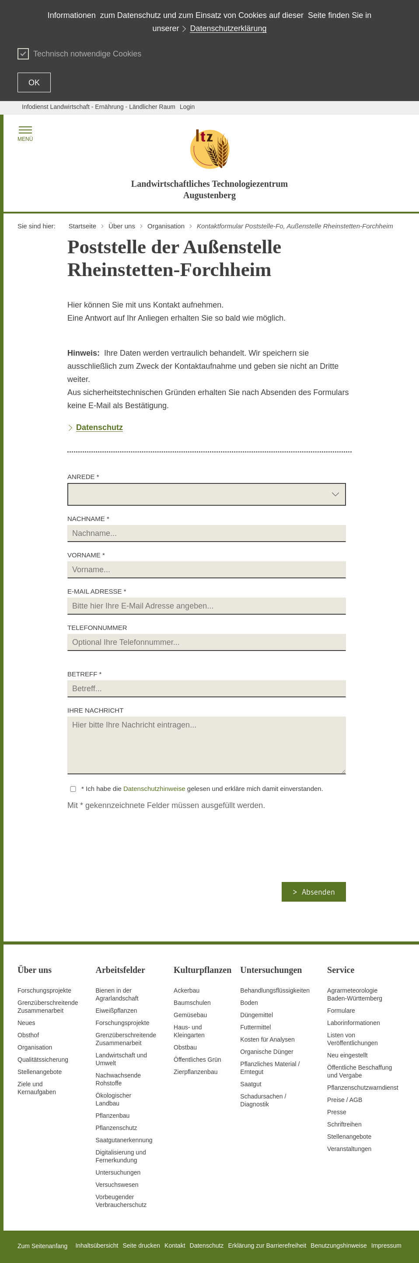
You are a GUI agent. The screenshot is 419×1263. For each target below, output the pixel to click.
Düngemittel (256, 1014)
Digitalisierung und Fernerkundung (121, 1156)
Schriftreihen (344, 1124)
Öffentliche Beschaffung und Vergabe (359, 1071)
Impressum (386, 1245)
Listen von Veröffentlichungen (352, 1039)
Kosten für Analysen (267, 1039)
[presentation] (139, 865)
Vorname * (86, 555)
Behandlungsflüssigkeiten (275, 990)
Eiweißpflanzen (116, 1010)
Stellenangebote (39, 1071)
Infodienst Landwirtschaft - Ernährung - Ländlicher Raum (98, 106)
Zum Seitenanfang (42, 1245)
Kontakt (174, 1245)
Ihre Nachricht (95, 710)
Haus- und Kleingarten (189, 1031)
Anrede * (83, 476)
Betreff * (84, 674)
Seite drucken (141, 1245)
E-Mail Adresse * (96, 591)
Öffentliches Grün (197, 1059)
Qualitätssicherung (42, 1059)
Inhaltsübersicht (96, 1245)
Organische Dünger (266, 1051)
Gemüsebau (190, 1014)
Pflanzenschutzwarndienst (362, 1087)
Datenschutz (207, 1245)
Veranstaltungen (349, 1148)
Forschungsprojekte (44, 990)
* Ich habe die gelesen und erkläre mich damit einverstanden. (202, 788)
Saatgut (250, 1084)
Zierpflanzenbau (195, 1071)
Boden (249, 1002)
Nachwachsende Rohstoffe (118, 1079)
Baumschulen (192, 1002)
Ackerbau (186, 990)
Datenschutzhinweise (154, 788)
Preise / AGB (344, 1099)
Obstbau (185, 1047)
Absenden (318, 892)
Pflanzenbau (113, 1115)
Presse (336, 1112)
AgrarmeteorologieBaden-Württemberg (354, 994)
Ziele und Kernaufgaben (36, 1088)
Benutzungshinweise (339, 1245)
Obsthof (28, 1035)
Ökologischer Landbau (114, 1099)
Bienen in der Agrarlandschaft (117, 994)
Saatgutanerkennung (124, 1140)
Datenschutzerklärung (228, 28)
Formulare (341, 1010)
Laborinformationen (353, 1022)
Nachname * (88, 518)
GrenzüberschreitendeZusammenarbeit (126, 1039)
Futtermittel (255, 1027)
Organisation (34, 1047)
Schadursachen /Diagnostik (263, 1100)
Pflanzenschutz (116, 1127)
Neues (26, 1022)
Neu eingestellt (347, 1055)
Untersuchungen (118, 1172)
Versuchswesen (117, 1184)
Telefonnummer (97, 627)
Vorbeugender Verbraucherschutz (121, 1200)
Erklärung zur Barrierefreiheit (267, 1245)
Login (187, 106)
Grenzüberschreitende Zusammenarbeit (47, 1006)
